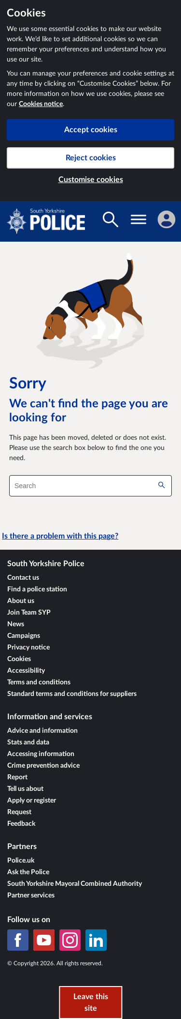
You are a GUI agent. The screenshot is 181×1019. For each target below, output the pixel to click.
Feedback (21, 823)
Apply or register (31, 800)
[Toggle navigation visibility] (138, 219)
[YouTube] (44, 940)
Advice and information (42, 730)
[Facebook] (17, 940)
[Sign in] (166, 219)
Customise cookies (90, 180)
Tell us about (25, 789)
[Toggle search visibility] (110, 219)
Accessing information (40, 754)
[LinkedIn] (96, 940)
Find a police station (37, 589)
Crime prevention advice (43, 765)
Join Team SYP (29, 612)
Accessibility (26, 670)
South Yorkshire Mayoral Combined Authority (74, 883)
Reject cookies (91, 158)
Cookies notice (41, 104)
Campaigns (23, 636)
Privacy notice (28, 647)
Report (17, 777)
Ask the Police (28, 872)
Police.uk (20, 860)
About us (20, 601)
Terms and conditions (38, 682)
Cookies (19, 659)
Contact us (23, 577)
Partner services (31, 895)
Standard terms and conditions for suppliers (72, 694)
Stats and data (28, 742)
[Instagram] (70, 940)
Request (19, 812)
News (15, 624)
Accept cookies (90, 130)
